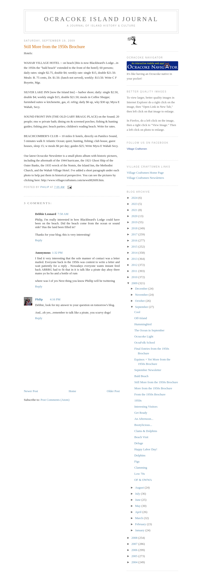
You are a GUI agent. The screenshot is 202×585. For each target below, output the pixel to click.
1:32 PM (57, 252)
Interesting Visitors (145, 406)
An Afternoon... (143, 419)
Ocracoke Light (143, 336)
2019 (134, 222)
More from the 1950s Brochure (153, 388)
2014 (134, 252)
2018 (134, 228)
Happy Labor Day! (145, 449)
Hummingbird (143, 324)
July (138, 493)
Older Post (113, 391)
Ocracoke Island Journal (101, 19)
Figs (136, 461)
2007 (134, 544)
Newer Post (31, 391)
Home (72, 391)
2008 (134, 537)
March (139, 518)
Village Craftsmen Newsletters (145, 178)
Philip (39, 299)
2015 (134, 246)
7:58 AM (63, 214)
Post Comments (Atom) (55, 399)
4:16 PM (55, 299)
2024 (134, 197)
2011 (134, 271)
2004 (134, 562)
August (140, 487)
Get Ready (140, 412)
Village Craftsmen (137, 148)
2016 (134, 240)
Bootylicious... (143, 425)
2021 (134, 210)
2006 (134, 550)
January (140, 530)
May (138, 506)
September (142, 307)
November (142, 294)
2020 (134, 216)
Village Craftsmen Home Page (145, 172)
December (141, 288)
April (138, 512)
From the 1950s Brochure (149, 394)
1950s (137, 400)
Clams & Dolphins (145, 431)
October (140, 300)
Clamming (140, 467)
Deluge (138, 443)
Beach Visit (141, 437)
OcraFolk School (144, 342)
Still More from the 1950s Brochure (156, 382)
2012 (134, 265)
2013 (134, 258)
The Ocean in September (149, 330)
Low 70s (139, 473)
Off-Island (140, 318)
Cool (137, 312)
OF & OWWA (143, 480)
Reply (38, 240)
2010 (134, 277)
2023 (134, 204)
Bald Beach (141, 376)
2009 (134, 283)
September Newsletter (147, 370)
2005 (134, 556)
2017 (134, 234)
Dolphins (139, 455)
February (141, 524)
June (138, 499)
